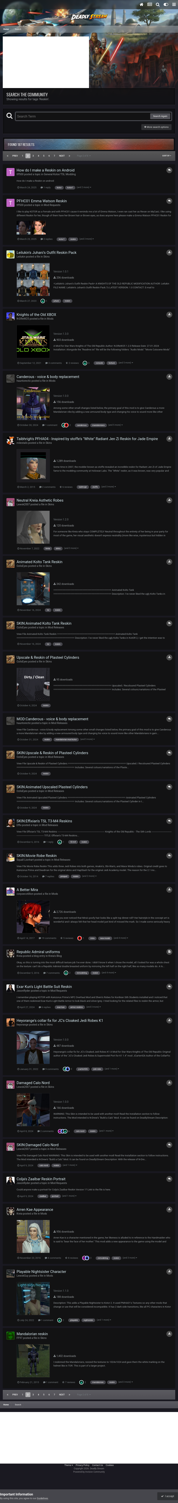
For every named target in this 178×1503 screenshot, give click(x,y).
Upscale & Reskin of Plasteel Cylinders (48, 657)
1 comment (49, 425)
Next (62, 156)
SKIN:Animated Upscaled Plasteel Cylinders (52, 787)
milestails (22, 442)
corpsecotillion (25, 893)
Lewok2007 (23, 504)
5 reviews (66, 938)
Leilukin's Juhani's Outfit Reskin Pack (46, 252)
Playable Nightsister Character (41, 1271)
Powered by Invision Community (89, 1472)
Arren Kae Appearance (35, 1209)
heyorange (23, 1024)
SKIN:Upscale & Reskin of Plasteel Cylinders (52, 753)
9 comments (50, 1069)
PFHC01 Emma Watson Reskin (42, 201)
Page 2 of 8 (84, 156)
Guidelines (42, 1498)
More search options (156, 127)
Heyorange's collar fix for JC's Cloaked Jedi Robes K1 (60, 1020)
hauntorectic (24, 380)
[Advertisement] (46, 62)
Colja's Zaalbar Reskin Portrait (41, 1179)
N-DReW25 (23, 318)
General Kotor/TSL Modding (60, 174)
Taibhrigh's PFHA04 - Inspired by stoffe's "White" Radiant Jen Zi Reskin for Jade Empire (87, 439)
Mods (50, 318)
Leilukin (21, 256)
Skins (46, 256)
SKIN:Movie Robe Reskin (37, 855)
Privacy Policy (82, 1465)
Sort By (166, 156)
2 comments (47, 487)
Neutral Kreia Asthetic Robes (40, 500)
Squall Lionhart (25, 859)
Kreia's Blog (55, 955)
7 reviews (68, 1382)
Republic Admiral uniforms (38, 952)
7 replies (48, 876)
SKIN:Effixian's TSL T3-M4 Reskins (44, 821)
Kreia (19, 955)
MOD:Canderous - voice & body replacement (52, 719)
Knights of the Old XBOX (36, 314)
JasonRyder (23, 990)
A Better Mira (27, 890)
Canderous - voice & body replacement (48, 377)
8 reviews (71, 1258)
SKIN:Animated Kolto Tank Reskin (44, 623)
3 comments (53, 363)
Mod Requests (52, 205)
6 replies (45, 1007)
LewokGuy (22, 1275)
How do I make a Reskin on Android (46, 170)
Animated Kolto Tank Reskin (39, 562)
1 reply (46, 187)
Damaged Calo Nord (33, 1083)
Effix (19, 825)
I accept (167, 1496)
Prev (15, 156)
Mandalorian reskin (32, 1334)
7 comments (51, 973)
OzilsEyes (22, 565)
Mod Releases (56, 627)
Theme (68, 1465)
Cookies (110, 1465)
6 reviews (66, 487)
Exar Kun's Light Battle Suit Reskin (44, 986)
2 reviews (72, 363)
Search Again (160, 116)
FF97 (19, 1337)
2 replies (47, 239)
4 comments (53, 1258)
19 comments (47, 938)
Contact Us (97, 1465)
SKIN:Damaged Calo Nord (38, 1145)
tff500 (20, 174)
